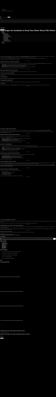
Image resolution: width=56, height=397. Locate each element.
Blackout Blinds (6, 35)
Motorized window (4, 245)
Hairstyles (3, 258)
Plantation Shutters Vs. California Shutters (12, 253)
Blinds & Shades (4, 242)
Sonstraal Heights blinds (5, 251)
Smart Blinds (6, 37)
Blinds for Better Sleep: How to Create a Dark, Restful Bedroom (10, 276)
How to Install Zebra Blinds (8, 256)
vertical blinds (6, 40)
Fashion (3, 256)
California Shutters (4, 243)
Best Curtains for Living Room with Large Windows (6, 234)
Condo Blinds (6, 38)
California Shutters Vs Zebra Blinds (9, 258)
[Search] (54, 239)
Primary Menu (2, 29)
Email (1, 337)
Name (1, 335)
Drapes (11, 219)
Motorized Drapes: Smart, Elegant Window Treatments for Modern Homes (11, 291)
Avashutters (2, 27)
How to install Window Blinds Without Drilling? (15, 251)
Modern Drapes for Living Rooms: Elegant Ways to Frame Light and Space (11, 305)
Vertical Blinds (4, 246)
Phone (1, 336)
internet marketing (4, 253)
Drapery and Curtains (7, 36)
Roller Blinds (6, 34)
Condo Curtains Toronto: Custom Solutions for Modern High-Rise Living (11, 320)
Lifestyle (3, 244)
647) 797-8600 (4, 9)
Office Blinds (6, 39)
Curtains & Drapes (2, 233)
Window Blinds (4, 247)
